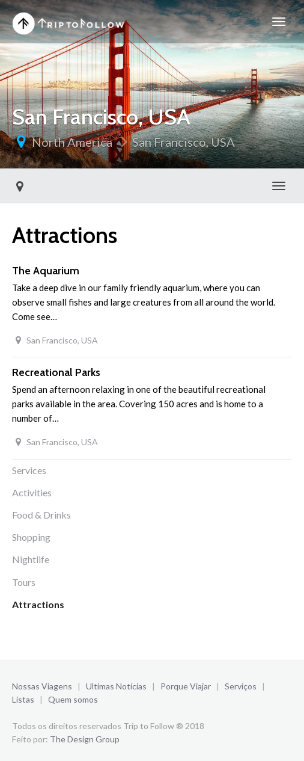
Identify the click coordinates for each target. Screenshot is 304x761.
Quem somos (73, 699)
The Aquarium (45, 270)
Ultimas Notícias (116, 686)
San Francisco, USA (183, 142)
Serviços (241, 686)
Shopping (31, 537)
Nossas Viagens (42, 686)
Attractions (38, 604)
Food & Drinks (41, 514)
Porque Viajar (185, 686)
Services (29, 470)
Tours (23, 582)
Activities (32, 492)
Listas (23, 699)
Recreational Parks (56, 372)
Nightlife (30, 559)
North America (72, 142)
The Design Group (85, 739)
